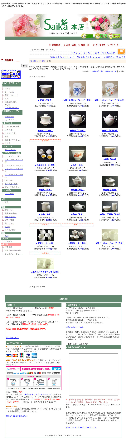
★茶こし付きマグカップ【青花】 (77, 100)
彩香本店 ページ (35, 61)
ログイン (87, 53)
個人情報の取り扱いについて (88, 57)
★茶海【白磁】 (45, 214)
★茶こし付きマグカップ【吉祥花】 (109, 100)
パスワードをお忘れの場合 (105, 53)
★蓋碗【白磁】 (110, 190)
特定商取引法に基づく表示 (114, 57)
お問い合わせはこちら (75, 327)
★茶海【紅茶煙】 (77, 130)
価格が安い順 (97, 71)
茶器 (43, 61)
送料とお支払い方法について (62, 57)
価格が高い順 (110, 71)
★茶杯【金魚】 (78, 165)
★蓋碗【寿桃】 (45, 190)
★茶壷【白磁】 (78, 214)
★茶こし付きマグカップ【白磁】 (109, 243)
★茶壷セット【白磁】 (45, 243)
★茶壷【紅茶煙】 (110, 130)
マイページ (75, 53)
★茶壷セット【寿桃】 (77, 243)
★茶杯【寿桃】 (110, 159)
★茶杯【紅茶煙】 (45, 100)
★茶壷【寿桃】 (78, 190)
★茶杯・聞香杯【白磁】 (110, 214)
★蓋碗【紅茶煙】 (45, 130)
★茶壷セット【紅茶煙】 (45, 165)
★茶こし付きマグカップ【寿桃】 (45, 272)
